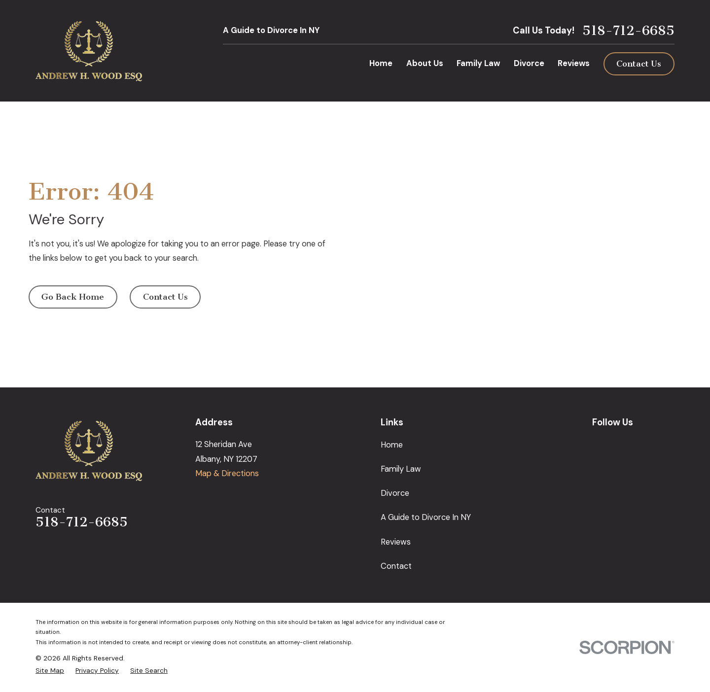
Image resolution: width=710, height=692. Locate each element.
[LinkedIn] (645, 443)
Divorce (395, 493)
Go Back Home (72, 297)
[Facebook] (621, 443)
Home (392, 445)
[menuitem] (50, 670)
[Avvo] (668, 443)
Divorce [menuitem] (529, 63)
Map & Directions (227, 473)
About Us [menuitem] (424, 63)
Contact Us (638, 64)
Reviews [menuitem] (574, 63)
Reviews (396, 542)
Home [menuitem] (380, 63)
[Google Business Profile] (598, 443)
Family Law (401, 469)
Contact (396, 566)
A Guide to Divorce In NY (271, 30)
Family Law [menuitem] (478, 63)
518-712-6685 (628, 31)
